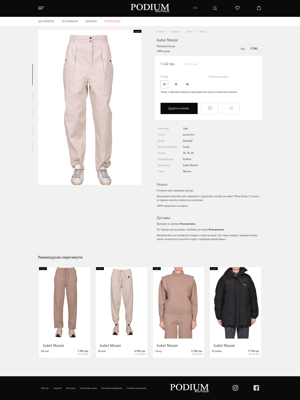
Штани (202, 31)
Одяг (189, 31)
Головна (161, 31)
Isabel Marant (167, 40)
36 (164, 84)
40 (187, 84)
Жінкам (175, 31)
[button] (32, 74)
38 (175, 84)
